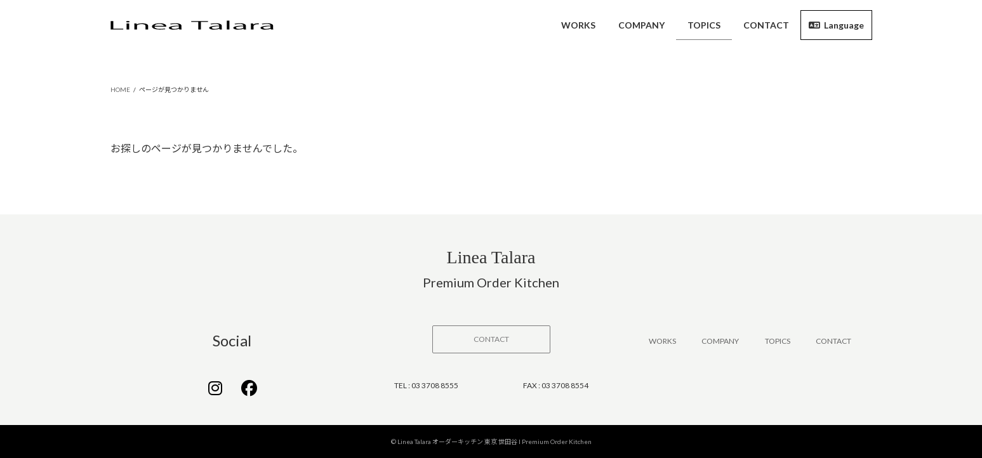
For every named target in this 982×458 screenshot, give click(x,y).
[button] (491, 339)
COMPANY (720, 341)
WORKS (662, 341)
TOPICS (777, 341)
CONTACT (833, 341)
